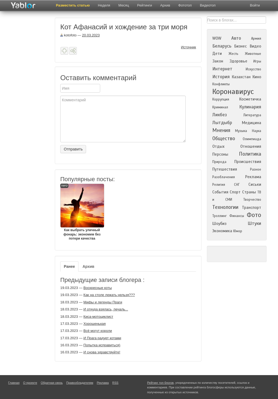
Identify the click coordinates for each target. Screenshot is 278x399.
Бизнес (240, 46)
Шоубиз (219, 223)
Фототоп (185, 5)
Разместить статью (73, 5)
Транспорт (251, 207)
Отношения (250, 146)
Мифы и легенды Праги (102, 302)
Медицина (251, 122)
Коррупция (220, 99)
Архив (165, 5)
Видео (255, 46)
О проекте (30, 382)
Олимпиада (252, 139)
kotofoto (68, 35)
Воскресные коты (97, 288)
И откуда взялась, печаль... (105, 309)
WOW (216, 38)
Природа (219, 162)
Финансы (236, 216)
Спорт (235, 192)
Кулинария (250, 107)
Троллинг (219, 216)
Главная (14, 382)
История (221, 77)
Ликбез (219, 115)
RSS (115, 382)
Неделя (104, 5)
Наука (256, 131)
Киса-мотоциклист (98, 317)
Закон (217, 61)
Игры (257, 61)
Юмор (237, 231)
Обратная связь (52, 382)
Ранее (69, 266)
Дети (217, 53)
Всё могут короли (97, 331)
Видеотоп (208, 5)
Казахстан (241, 76)
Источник (188, 47)
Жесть (233, 54)
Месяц (123, 5)
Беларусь (221, 46)
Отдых (218, 146)
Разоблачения (223, 177)
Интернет (222, 69)
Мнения (221, 130)
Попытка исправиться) (101, 345)
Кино (256, 76)
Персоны (220, 154)
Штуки (254, 223)
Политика (250, 154)
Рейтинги (144, 5)
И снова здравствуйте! (101, 352)
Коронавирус (233, 91)
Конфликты (221, 84)
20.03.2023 (91, 35)
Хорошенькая (94, 324)
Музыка (241, 131)
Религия (218, 185)
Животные (253, 54)
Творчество (252, 199)
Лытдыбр (222, 122)
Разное (255, 169)
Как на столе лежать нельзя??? (109, 295)
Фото (254, 215)
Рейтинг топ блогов (160, 382)
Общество (223, 138)
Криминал (220, 107)
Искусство (253, 69)
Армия (256, 38)
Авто (236, 38)
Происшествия (247, 161)
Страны (249, 192)
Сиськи (254, 184)
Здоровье (238, 61)
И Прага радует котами (102, 338)
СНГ (237, 185)
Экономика (222, 230)
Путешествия (224, 169)
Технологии (225, 207)
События (220, 192)
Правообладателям (79, 382)
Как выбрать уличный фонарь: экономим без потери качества (82, 212)
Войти (255, 5)
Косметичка (250, 99)
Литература (252, 115)
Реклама (253, 176)
